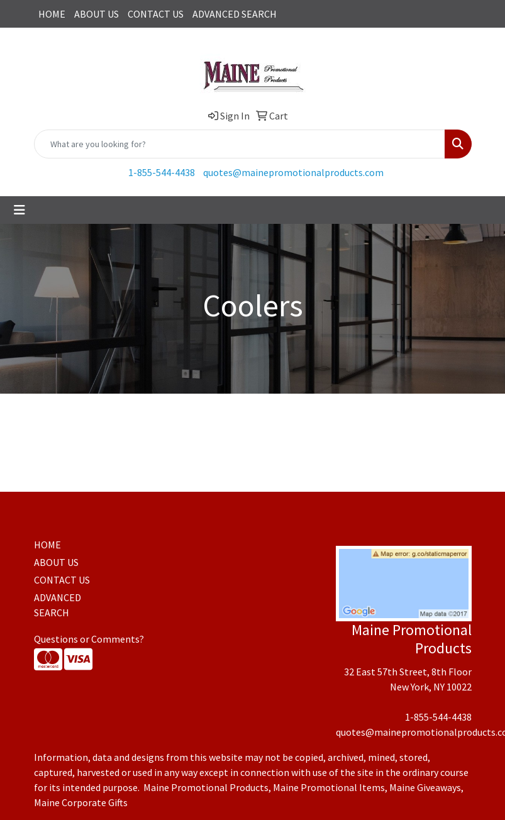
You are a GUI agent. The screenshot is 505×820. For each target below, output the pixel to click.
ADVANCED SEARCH (234, 14)
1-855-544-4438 (161, 172)
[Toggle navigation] (19, 210)
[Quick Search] (239, 144)
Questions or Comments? (89, 639)
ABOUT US (96, 14)
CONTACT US (156, 14)
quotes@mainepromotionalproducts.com (293, 172)
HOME (51, 14)
